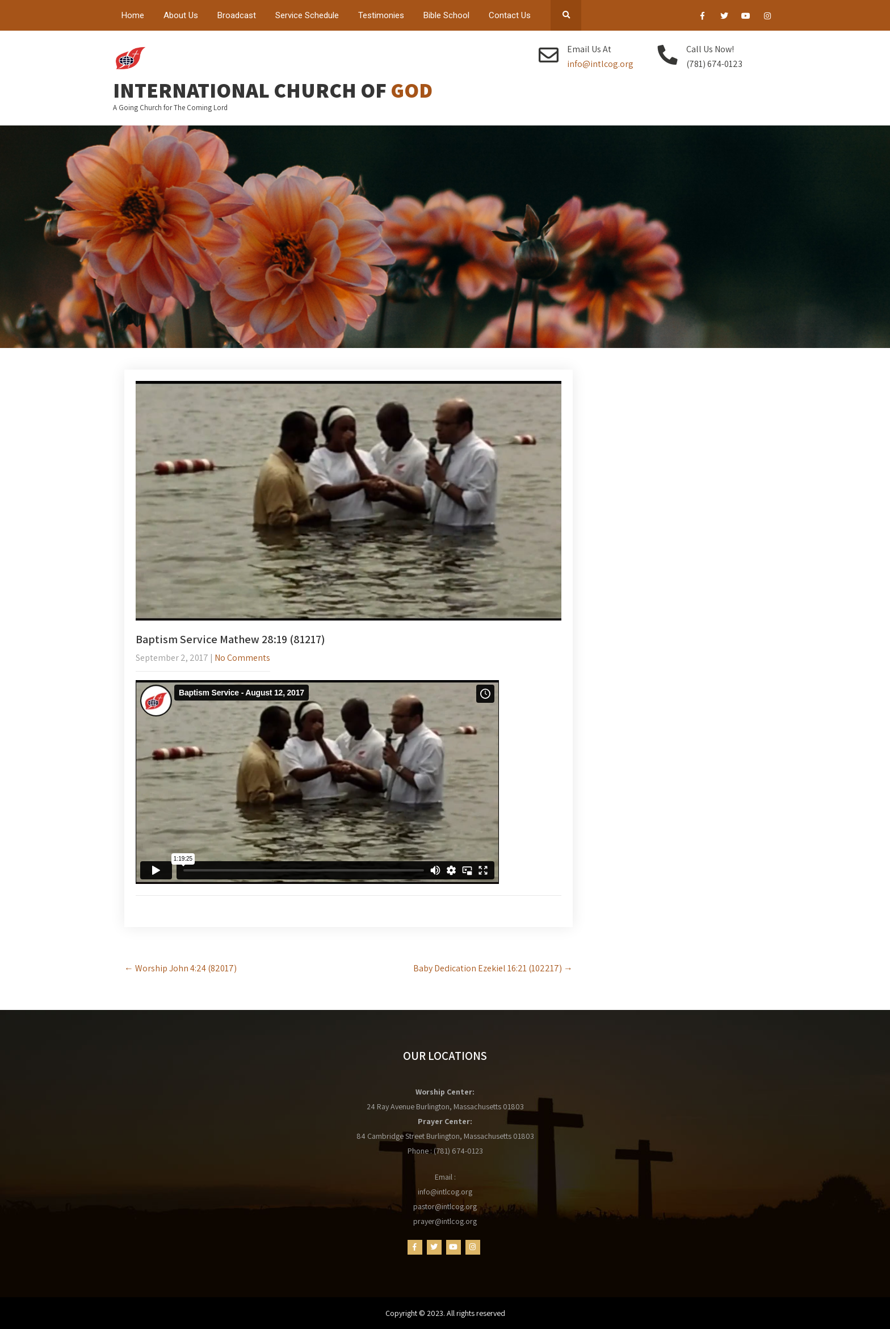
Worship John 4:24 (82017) (180, 968)
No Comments (242, 658)
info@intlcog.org (600, 64)
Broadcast (236, 15)
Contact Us (510, 15)
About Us (180, 15)
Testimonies (381, 15)
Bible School (446, 15)
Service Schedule (307, 15)
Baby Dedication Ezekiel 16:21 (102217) (493, 968)
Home (132, 15)
